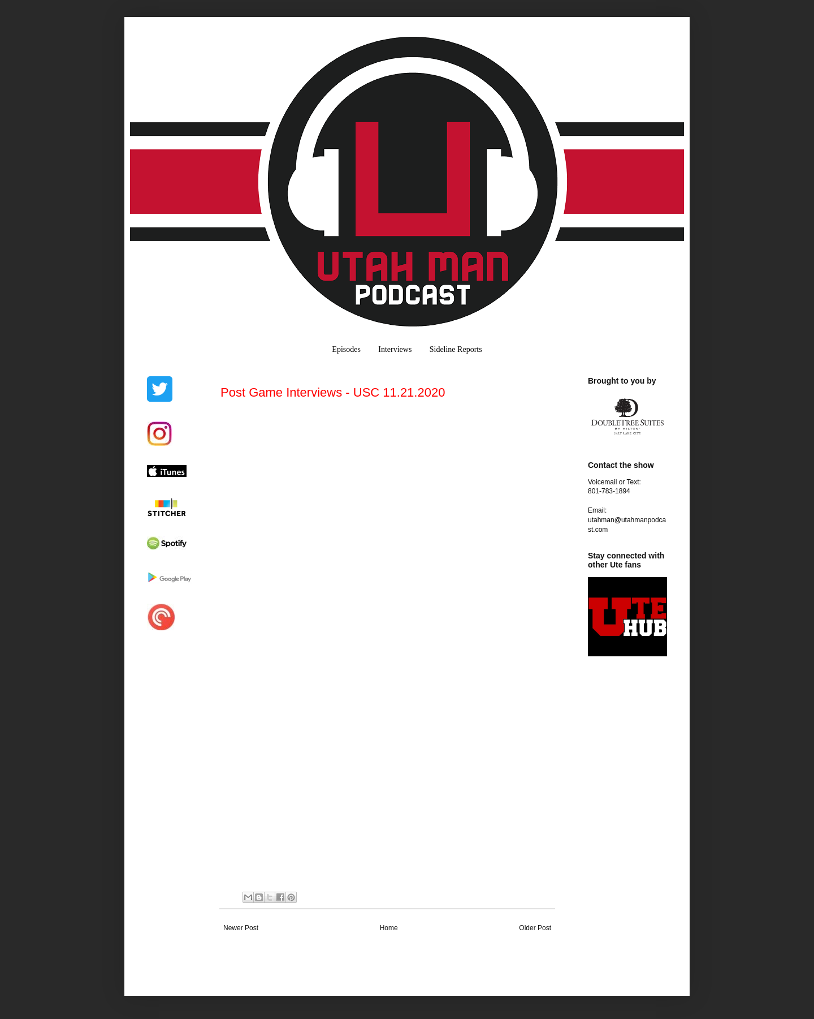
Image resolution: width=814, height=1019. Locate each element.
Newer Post (240, 928)
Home (389, 928)
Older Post (535, 928)
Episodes (346, 349)
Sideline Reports (456, 349)
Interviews (395, 349)
